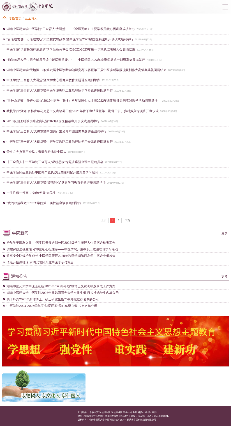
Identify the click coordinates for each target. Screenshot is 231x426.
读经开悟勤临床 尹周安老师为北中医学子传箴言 (40, 262)
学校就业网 (116, 412)
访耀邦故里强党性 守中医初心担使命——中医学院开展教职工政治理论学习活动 (62, 249)
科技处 (141, 412)
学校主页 (94, 412)
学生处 (126, 412)
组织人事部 (151, 412)
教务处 (133, 412)
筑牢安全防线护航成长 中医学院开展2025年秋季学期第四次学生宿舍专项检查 (61, 256)
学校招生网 (105, 412)
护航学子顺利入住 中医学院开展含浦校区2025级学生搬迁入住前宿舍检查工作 (61, 242)
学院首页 (15, 18)
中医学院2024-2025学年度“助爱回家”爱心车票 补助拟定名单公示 (52, 306)
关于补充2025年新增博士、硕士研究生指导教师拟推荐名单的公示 (53, 299)
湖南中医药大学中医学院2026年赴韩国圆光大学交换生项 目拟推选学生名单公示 (63, 293)
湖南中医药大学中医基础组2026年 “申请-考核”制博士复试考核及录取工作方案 (61, 286)
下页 (127, 220)
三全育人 (31, 18)
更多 (224, 233)
